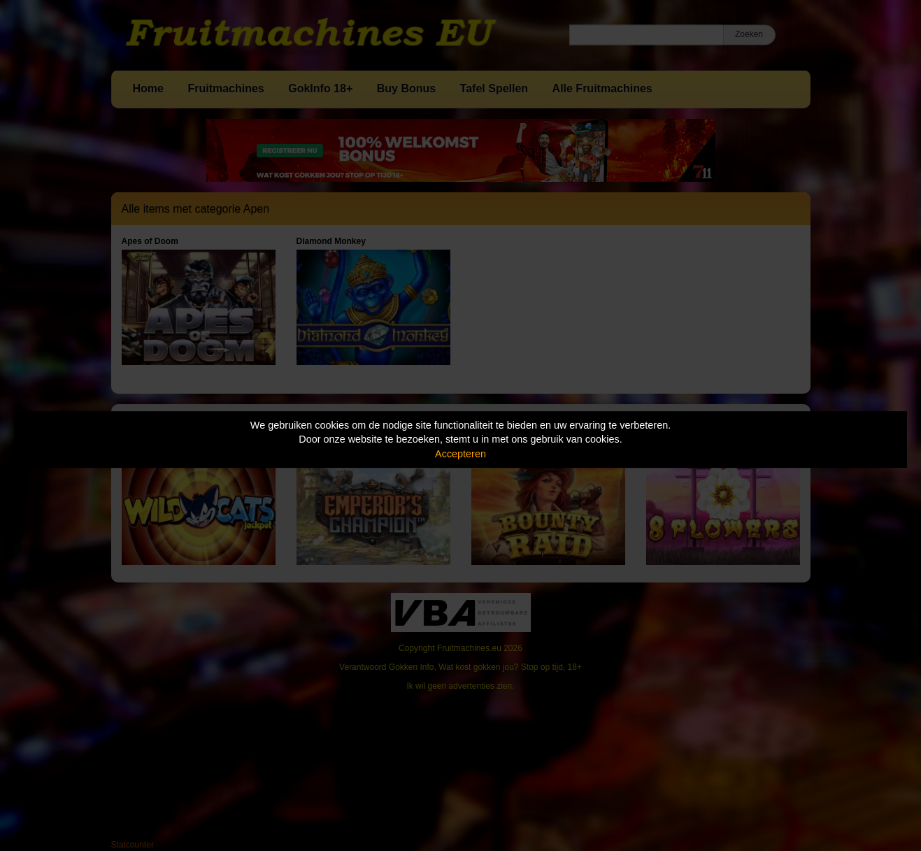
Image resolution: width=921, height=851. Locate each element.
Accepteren (460, 453)
